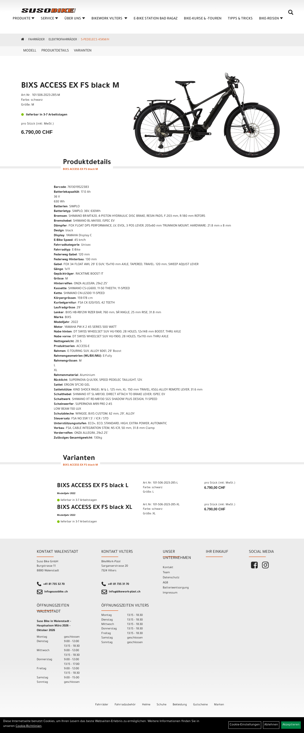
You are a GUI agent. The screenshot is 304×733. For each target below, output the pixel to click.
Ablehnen (271, 725)
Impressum (170, 593)
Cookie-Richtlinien (29, 726)
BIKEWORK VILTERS (110, 20)
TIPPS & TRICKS (240, 20)
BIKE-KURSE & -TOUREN (203, 20)
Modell (29, 51)
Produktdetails (55, 51)
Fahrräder (36, 40)
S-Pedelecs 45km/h (95, 40)
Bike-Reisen (271, 20)
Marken (219, 704)
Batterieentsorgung (176, 587)
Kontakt (168, 567)
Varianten (82, 51)
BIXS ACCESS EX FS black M (70, 86)
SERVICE (49, 20)
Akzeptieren (291, 725)
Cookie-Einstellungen (245, 725)
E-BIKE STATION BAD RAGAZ (156, 20)
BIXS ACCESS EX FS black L (92, 486)
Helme (146, 704)
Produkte (24, 20)
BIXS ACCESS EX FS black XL (94, 508)
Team (166, 572)
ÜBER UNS (75, 20)
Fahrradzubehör (125, 704)
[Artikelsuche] (290, 15)
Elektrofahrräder (63, 40)
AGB (165, 582)
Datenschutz (171, 577)
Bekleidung (180, 704)
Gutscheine (200, 704)
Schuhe (161, 704)
